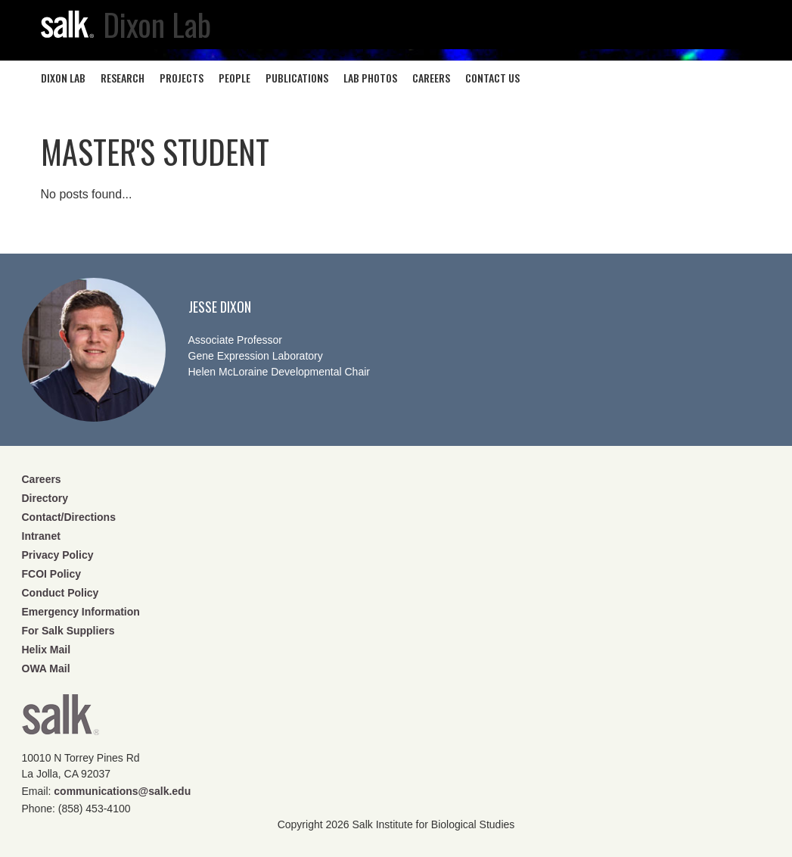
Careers (41, 479)
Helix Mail (46, 650)
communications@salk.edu (122, 791)
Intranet (41, 536)
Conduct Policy (60, 593)
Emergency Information (81, 612)
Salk (60, 719)
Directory (45, 498)
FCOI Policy (52, 574)
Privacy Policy (58, 555)
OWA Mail (46, 668)
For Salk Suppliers (68, 631)
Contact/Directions (69, 517)
